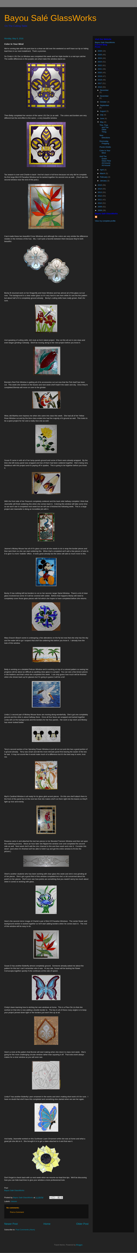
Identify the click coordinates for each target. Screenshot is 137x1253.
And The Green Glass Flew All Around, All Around (105, 160)
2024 (100, 58)
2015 (100, 185)
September (104, 105)
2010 (100, 203)
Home (47, 1223)
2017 (100, 83)
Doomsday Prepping (104, 142)
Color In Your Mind (104, 151)
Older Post (82, 1223)
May (102, 122)
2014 (100, 189)
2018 (100, 80)
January (103, 181)
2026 (100, 51)
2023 (100, 62)
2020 (100, 72)
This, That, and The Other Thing (103, 128)
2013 (100, 192)
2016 (100, 87)
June (102, 118)
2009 (100, 207)
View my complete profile (105, 221)
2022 (100, 65)
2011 (100, 200)
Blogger (79, 1245)
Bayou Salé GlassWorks (50, 18)
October (103, 102)
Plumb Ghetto (105, 147)
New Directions (104, 136)
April (102, 170)
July (102, 115)
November (104, 96)
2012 (100, 196)
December (104, 90)
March (103, 173)
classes (14, 1201)
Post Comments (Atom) (25, 1230)
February (104, 177)
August (103, 111)
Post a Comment (17, 1212)
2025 (100, 55)
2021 (100, 69)
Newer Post (11, 1223)
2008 (100, 210)
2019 (100, 76)
